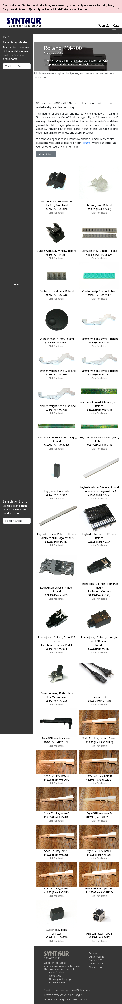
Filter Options (46, 154)
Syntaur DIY (95, 959)
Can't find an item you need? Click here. (67, 990)
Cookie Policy (96, 963)
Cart (116, 25)
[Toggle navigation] (114, 31)
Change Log (95, 966)
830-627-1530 (52, 958)
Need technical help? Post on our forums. (66, 999)
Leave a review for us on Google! (63, 995)
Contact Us (55, 975)
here (51, 969)
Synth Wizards (96, 956)
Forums (85, 143)
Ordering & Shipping (60, 979)
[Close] (118, 8)
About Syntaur (56, 972)
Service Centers (57, 982)
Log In (105, 25)
